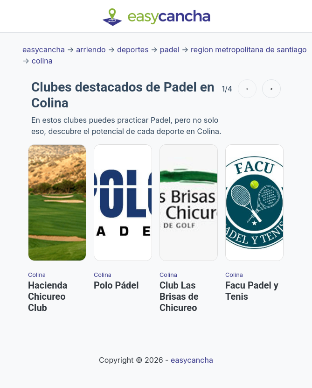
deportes (133, 49)
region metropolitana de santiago (249, 49)
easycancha (43, 49)
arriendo (90, 49)
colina (42, 60)
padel (170, 49)
